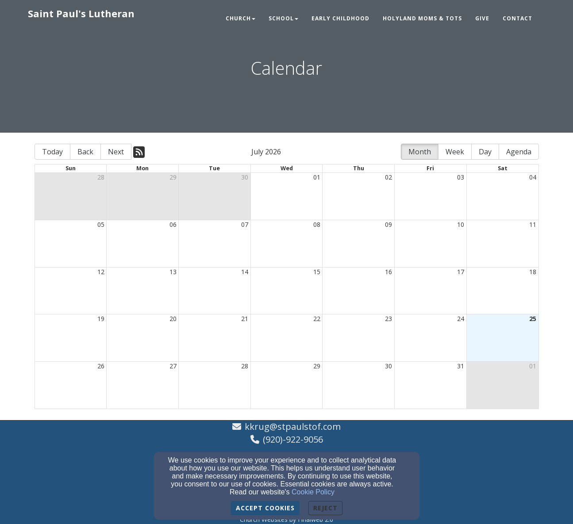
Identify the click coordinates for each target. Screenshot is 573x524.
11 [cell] (532, 224)
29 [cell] (173, 177)
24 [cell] (460, 318)
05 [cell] (100, 224)
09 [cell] (388, 224)
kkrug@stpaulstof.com (293, 426)
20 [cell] (173, 318)
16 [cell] (388, 272)
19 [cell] (100, 318)
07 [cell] (244, 224)
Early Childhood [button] (340, 18)
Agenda (518, 152)
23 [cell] (388, 318)
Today (52, 152)
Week (455, 152)
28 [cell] (100, 177)
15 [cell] (316, 272)
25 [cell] (532, 318)
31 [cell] (460, 366)
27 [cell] (173, 366)
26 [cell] (100, 366)
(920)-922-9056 (293, 439)
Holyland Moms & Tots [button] (422, 18)
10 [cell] (460, 224)
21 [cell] (244, 318)
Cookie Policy (313, 492)
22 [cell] (316, 318)
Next (116, 152)
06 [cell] (173, 224)
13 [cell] (173, 272)
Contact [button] (517, 18)
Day (485, 152)
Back (85, 152)
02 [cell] (388, 177)
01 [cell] (316, 177)
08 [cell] (316, 224)
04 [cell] (532, 177)
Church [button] (240, 18)
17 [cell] (460, 272)
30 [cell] (244, 177)
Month (419, 152)
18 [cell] (532, 272)
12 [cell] (100, 272)
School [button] (283, 18)
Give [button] (482, 18)
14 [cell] (244, 272)
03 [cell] (460, 177)
